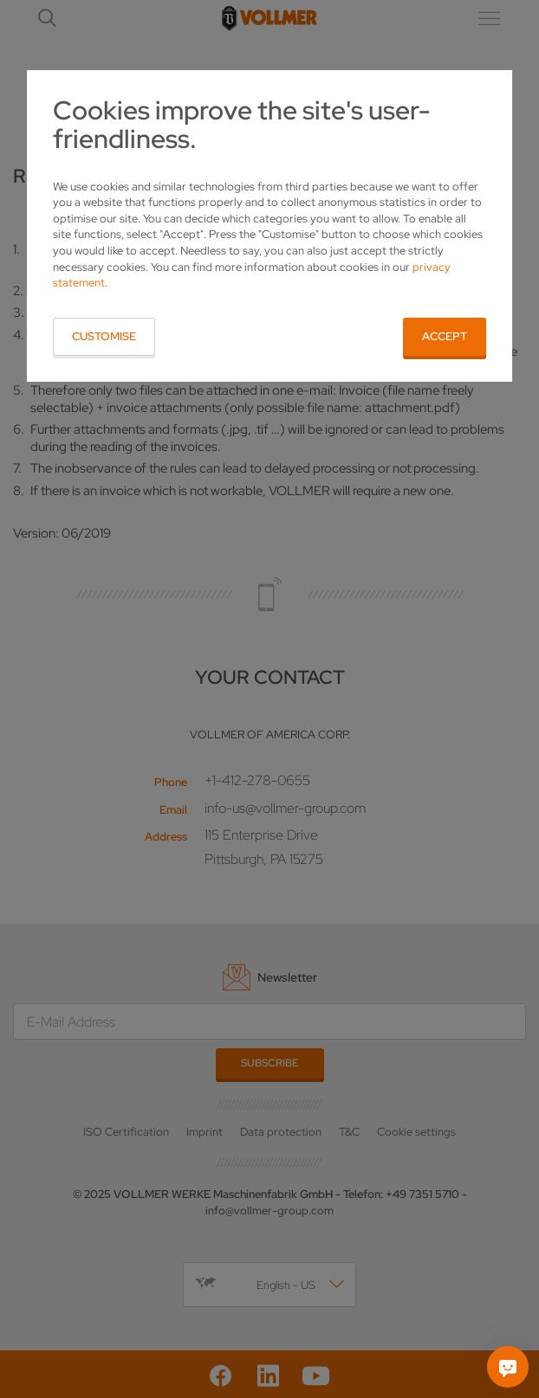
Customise (104, 336)
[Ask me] (508, 1367)
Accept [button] (444, 336)
